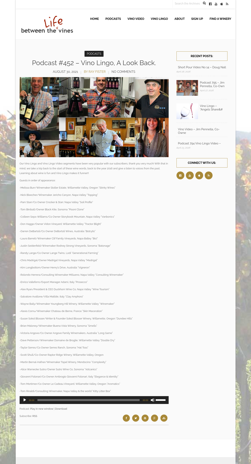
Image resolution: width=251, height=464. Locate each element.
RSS (34, 416)
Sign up (197, 19)
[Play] (25, 400)
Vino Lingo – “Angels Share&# (211, 107)
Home (94, 19)
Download (61, 408)
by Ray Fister (95, 72)
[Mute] (153, 400)
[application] (94, 400)
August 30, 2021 (65, 72)
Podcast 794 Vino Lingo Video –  (200, 143)
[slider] (88, 400)
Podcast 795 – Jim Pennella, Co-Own (212, 84)
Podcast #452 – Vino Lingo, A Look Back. (94, 63)
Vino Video (135, 19)
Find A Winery (220, 19)
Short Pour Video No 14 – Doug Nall (202, 67)
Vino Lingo (159, 19)
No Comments (123, 72)
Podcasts (113, 19)
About (180, 19)
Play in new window (41, 408)
